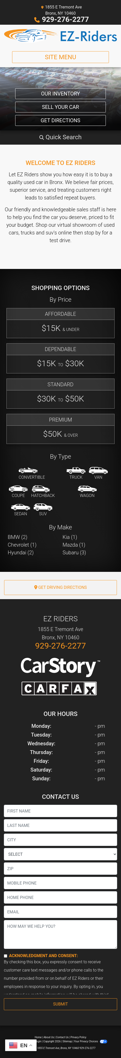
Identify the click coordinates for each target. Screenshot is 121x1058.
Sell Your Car (60, 107)
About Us (49, 1037)
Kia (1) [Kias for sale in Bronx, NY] (70, 537)
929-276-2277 (65, 19)
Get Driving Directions (60, 587)
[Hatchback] (43, 492)
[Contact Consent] (5, 956)
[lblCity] (60, 840)
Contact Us (62, 1037)
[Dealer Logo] (60, 36)
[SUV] (43, 510)
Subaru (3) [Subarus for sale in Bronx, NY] (74, 552)
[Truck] (75, 473)
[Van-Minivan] (98, 473)
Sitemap (67, 1041)
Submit (60, 1004)
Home (38, 1037)
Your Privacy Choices (90, 1041)
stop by (92, 233)
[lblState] (60, 854)
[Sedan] (20, 510)
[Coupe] (18, 492)
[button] (60, 137)
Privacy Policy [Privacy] (79, 1037)
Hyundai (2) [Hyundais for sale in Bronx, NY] (21, 552)
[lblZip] (60, 868)
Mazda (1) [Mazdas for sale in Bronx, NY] (74, 545)
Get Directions (60, 120)
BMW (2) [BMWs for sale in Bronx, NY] (17, 537)
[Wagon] (87, 492)
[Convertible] (32, 473)
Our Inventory (60, 94)
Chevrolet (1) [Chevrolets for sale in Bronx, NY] (22, 545)
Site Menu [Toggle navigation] (60, 57)
